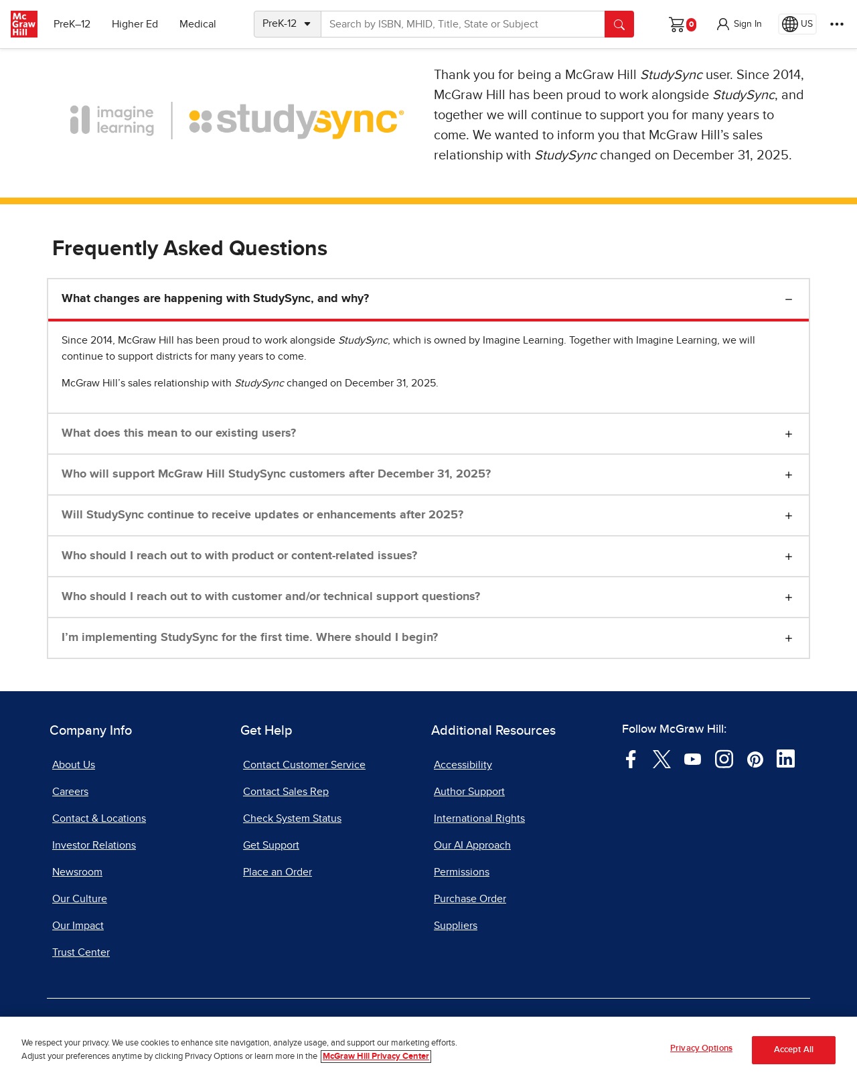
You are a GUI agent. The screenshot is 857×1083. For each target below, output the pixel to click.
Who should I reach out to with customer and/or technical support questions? (271, 597)
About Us (73, 765)
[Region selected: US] (797, 24)
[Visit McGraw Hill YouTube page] (693, 758)
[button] (738, 24)
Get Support (271, 845)
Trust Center (81, 952)
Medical (197, 24)
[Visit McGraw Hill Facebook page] (631, 758)
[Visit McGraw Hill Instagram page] (724, 758)
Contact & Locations (99, 818)
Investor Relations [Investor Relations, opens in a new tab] (94, 845)
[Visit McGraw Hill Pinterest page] (755, 758)
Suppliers (455, 925)
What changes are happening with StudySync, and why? (215, 299)
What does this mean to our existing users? (179, 433)
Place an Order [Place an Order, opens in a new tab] (277, 872)
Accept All (793, 1049)
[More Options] (837, 24)
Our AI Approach (472, 845)
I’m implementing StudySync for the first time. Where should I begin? (250, 638)
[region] (428, 1050)
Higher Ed (135, 24)
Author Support (469, 791)
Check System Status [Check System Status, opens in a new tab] (292, 818)
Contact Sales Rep (286, 791)
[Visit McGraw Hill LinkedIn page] (786, 758)
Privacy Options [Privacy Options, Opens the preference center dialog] (701, 1048)
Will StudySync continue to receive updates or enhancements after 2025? (262, 515)
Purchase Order (470, 898)
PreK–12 (72, 24)
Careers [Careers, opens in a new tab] (70, 791)
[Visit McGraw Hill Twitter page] (662, 758)
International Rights (479, 818)
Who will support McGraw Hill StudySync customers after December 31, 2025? (276, 474)
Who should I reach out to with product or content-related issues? (239, 556)
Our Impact (78, 925)
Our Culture (79, 898)
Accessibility (463, 765)
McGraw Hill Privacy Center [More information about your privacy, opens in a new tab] (376, 1056)
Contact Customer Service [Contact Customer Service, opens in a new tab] (304, 765)
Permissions (461, 872)
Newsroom (77, 872)
